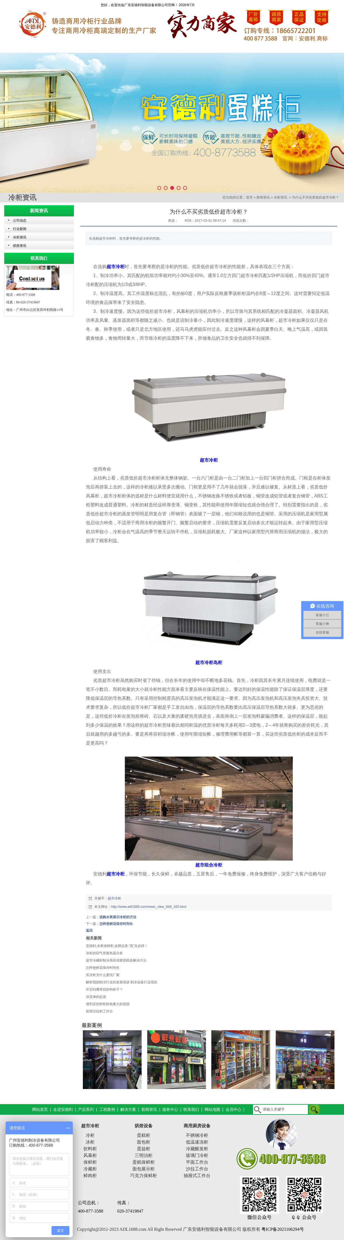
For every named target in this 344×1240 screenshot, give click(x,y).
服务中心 (277, 47)
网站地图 (212, 1109)
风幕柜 (90, 1155)
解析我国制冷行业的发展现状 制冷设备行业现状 (121, 982)
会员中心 (233, 1109)
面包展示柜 (143, 1168)
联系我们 (319, 47)
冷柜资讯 (280, 197)
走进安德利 (67, 47)
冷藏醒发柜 (197, 1148)
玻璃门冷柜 (197, 1155)
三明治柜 (144, 1155)
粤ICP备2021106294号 (282, 1229)
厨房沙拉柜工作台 (99, 1011)
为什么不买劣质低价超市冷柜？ (315, 197)
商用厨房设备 (197, 1125)
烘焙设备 (144, 1125)
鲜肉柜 (90, 1175)
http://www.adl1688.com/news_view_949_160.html (148, 907)
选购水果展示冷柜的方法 (117, 917)
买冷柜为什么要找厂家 (103, 975)
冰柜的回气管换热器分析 (104, 953)
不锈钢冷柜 (197, 1135)
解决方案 (193, 47)
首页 (249, 197)
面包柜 (143, 1142)
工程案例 (151, 47)
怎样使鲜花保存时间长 (116, 924)
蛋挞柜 (143, 1148)
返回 (89, 930)
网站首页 (25, 47)
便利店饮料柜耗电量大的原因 (108, 1004)
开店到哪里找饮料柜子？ (104, 989)
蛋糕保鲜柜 (143, 1162)
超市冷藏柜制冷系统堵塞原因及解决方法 (116, 960)
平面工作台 (197, 1162)
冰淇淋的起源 (96, 997)
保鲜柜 (90, 1162)
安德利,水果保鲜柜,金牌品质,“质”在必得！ (117, 946)
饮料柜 (90, 1148)
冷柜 (90, 1135)
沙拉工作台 (197, 1168)
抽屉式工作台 (197, 1175)
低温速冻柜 (197, 1142)
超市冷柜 (114, 898)
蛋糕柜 (143, 1135)
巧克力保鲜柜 (143, 1175)
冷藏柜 (90, 1168)
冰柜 (90, 1142)
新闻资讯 (235, 47)
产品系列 (109, 47)
